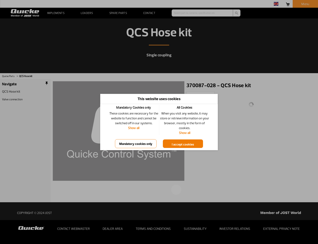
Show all (133, 128)
